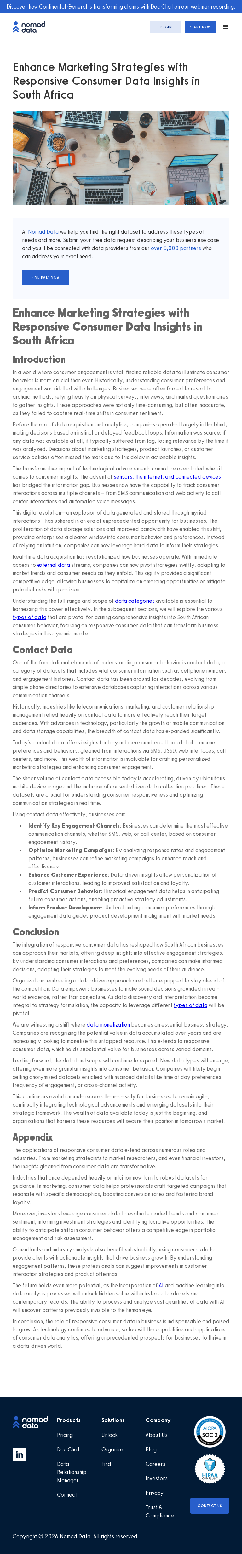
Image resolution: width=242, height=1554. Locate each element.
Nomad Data (43, 231)
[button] (222, 27)
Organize (112, 1449)
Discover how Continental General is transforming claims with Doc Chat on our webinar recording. (121, 6)
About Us (157, 1435)
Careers (155, 1463)
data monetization (108, 1024)
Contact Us (210, 1506)
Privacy (155, 1492)
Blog (151, 1449)
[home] (32, 27)
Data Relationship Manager (71, 1472)
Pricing (65, 1435)
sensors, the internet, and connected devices (167, 476)
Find (106, 1463)
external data (53, 564)
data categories (135, 600)
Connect (67, 1494)
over (157, 248)
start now (200, 27)
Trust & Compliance (160, 1511)
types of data (29, 617)
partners (190, 248)
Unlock (109, 1435)
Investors (157, 1478)
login (166, 27)
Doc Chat (68, 1449)
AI (161, 1285)
